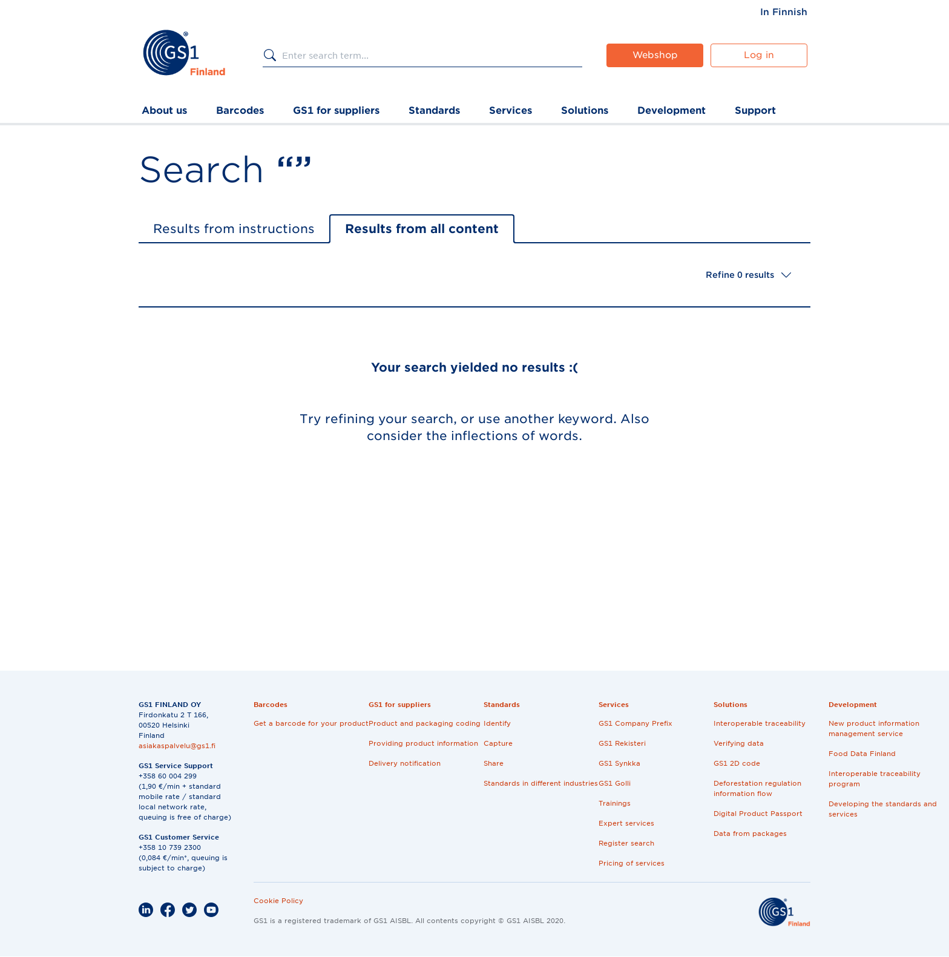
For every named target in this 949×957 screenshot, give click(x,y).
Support (755, 110)
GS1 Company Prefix (635, 723)
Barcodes (240, 110)
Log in (759, 55)
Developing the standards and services (883, 809)
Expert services (626, 823)
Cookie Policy (278, 900)
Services (510, 110)
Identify (497, 723)
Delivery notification (405, 763)
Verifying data (739, 743)
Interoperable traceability (760, 723)
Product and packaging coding (425, 723)
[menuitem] (783, 12)
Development (671, 110)
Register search (626, 843)
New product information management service (874, 728)
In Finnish (783, 12)
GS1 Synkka (619, 763)
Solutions (584, 110)
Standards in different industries (541, 783)
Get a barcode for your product (311, 723)
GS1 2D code (737, 763)
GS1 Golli (615, 783)
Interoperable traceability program (875, 778)
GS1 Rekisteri (622, 743)
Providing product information (423, 743)
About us (164, 110)
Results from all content (422, 229)
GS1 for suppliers (336, 110)
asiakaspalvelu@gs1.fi (177, 746)
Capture (498, 743)
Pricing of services (632, 863)
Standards (434, 110)
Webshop (655, 55)
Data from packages (750, 833)
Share (494, 763)
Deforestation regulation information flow (757, 788)
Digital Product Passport (758, 813)
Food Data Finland (862, 753)
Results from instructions (234, 229)
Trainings (615, 803)
